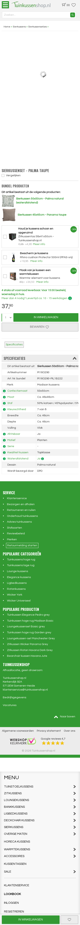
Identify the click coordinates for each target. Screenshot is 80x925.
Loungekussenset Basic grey (26, 626)
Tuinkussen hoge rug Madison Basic (30, 620)
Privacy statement (49, 730)
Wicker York (14, 594)
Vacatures (9, 705)
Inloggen (11, 902)
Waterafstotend (17, 458)
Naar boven (64, 717)
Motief (11, 440)
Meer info (39, 244)
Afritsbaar (13, 434)
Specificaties (14, 344)
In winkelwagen (30, 919)
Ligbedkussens (17, 583)
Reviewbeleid (16, 533)
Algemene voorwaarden (18, 730)
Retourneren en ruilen (21, 510)
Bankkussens (40, 806)
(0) (66, 5)
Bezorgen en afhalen (21, 504)
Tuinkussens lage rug (20, 565)
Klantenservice (17, 498)
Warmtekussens (40, 849)
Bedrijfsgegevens (14, 697)
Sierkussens (40, 827)
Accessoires (40, 856)
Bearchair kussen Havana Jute (27, 656)
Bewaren (40, 326)
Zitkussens (40, 793)
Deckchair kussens (40, 820)
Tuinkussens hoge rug (21, 559)
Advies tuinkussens (19, 521)
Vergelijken (13, 175)
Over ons (69, 730)
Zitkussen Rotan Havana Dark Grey (30, 650)
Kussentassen (15, 863)
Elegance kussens (19, 577)
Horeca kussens (17, 841)
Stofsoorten (14, 527)
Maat (10, 397)
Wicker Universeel (19, 600)
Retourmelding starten (22, 545)
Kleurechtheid (16, 409)
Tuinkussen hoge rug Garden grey (29, 632)
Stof (9, 403)
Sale (40, 871)
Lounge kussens (17, 571)
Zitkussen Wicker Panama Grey (27, 644)
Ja (38, 458)
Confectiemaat (17, 390)
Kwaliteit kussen (17, 452)
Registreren (14, 911)
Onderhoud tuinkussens (22, 516)
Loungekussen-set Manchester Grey (31, 638)
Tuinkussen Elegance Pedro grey (28, 614)
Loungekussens (40, 800)
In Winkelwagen (46, 317)
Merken (12, 539)
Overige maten (40, 833)
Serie (10, 446)
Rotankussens (16, 589)
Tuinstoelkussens (40, 786)
